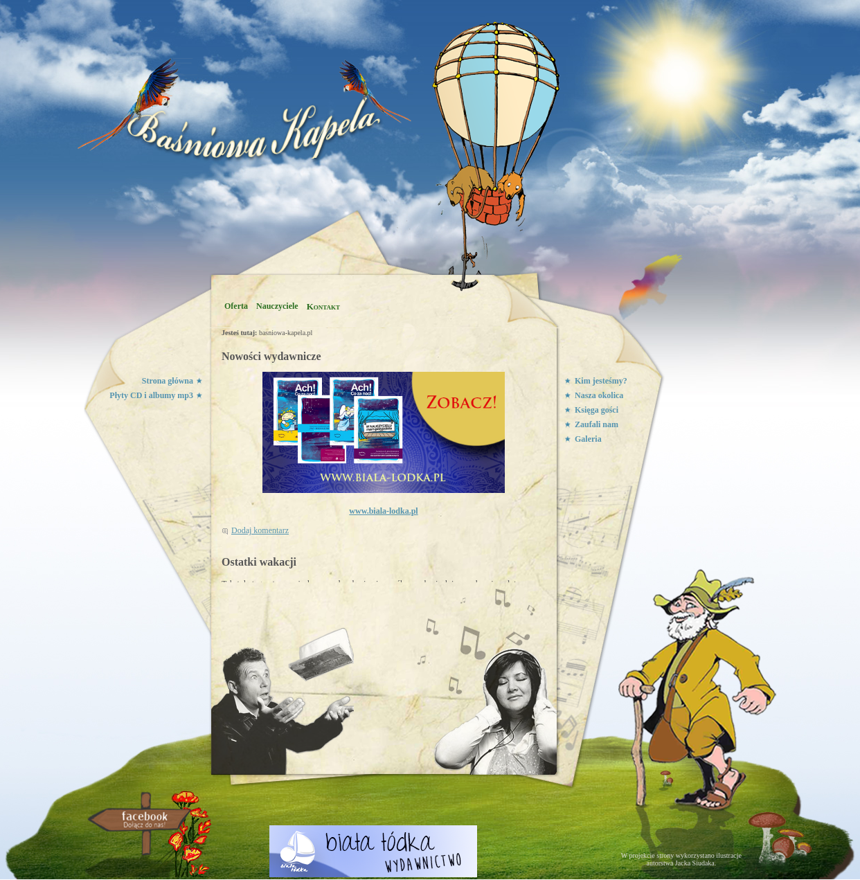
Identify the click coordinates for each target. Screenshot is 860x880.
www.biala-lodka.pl (383, 511)
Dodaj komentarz (260, 530)
